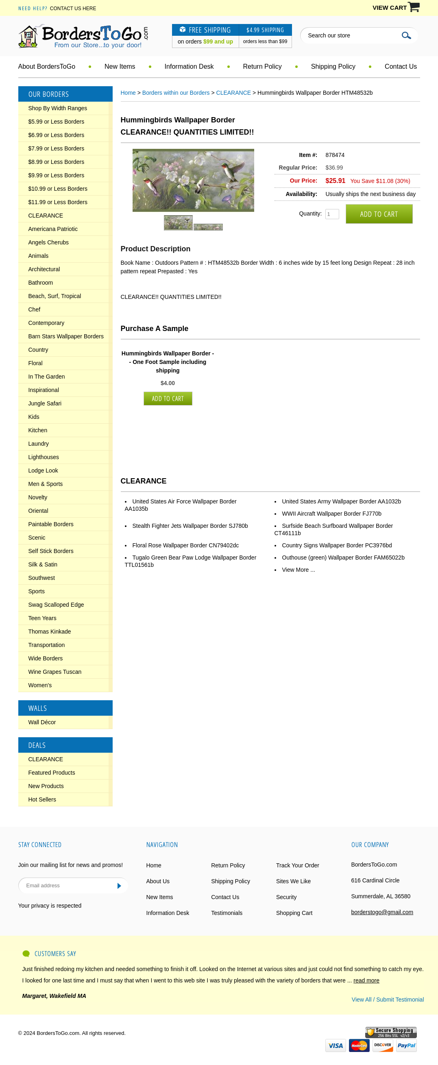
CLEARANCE (45, 215)
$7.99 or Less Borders (56, 148)
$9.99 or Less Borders (56, 175)
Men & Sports (45, 484)
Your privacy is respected (50, 905)
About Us (158, 881)
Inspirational (43, 390)
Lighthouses (43, 457)
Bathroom (40, 282)
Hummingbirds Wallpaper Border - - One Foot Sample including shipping (168, 362)
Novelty (38, 497)
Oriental (38, 510)
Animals (38, 256)
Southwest (41, 578)
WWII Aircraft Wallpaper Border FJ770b (332, 513)
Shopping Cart (294, 913)
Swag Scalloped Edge (56, 604)
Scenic (37, 537)
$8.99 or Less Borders (56, 162)
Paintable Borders (51, 524)
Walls (37, 708)
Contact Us (401, 66)
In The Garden (46, 376)
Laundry (38, 443)
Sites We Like (293, 881)
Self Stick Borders (51, 551)
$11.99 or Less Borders (58, 202)
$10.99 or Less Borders (58, 188)
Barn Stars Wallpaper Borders (66, 336)
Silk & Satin (43, 564)
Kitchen (38, 430)
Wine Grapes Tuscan (55, 672)
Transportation (46, 645)
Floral (35, 363)
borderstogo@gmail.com (382, 912)
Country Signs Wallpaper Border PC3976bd (337, 545)
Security (286, 897)
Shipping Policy (333, 66)
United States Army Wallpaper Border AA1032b (341, 501)
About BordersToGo (47, 66)
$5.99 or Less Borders (56, 121)
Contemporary (46, 323)
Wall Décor (42, 722)
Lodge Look (43, 470)
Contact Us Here (73, 8)
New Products (46, 786)
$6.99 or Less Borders (56, 135)
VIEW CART (390, 7)
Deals (37, 745)
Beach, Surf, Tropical (54, 296)
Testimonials (226, 913)
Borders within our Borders (176, 92)
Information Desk (189, 66)
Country (38, 349)
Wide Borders (45, 658)
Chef (34, 309)
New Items (120, 66)
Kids (33, 417)
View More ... (298, 569)
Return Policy (262, 66)
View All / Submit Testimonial (388, 999)
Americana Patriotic (53, 229)
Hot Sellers (42, 799)
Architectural (44, 269)
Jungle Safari (45, 403)
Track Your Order (297, 865)
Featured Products (51, 772)
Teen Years (42, 618)
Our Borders (48, 94)
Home (128, 92)
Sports (36, 591)
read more (366, 980)
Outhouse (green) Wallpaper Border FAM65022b (343, 557)
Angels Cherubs (48, 242)
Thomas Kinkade (49, 631)
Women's (40, 685)
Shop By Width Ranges (57, 108)
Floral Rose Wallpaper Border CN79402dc (186, 545)
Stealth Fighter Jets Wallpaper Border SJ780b (190, 526)
